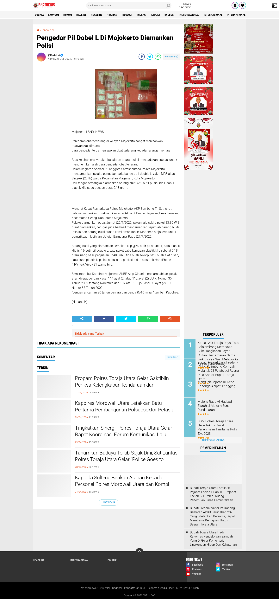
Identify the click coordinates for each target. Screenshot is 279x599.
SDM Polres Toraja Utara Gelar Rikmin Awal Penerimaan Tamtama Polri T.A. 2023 (218, 425)
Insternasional (189, 14)
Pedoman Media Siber (160, 587)
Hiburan (112, 14)
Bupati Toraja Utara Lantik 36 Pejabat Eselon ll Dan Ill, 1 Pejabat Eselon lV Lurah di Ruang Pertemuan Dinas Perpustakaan (213, 494)
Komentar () (171, 56)
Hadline (81, 14)
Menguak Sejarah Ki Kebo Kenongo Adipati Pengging (216, 384)
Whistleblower (88, 587)
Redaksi (117, 587)
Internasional (213, 14)
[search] (128, 5)
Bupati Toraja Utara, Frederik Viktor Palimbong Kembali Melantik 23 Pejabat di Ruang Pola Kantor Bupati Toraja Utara (218, 370)
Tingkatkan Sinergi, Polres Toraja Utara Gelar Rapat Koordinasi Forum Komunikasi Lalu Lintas (123, 434)
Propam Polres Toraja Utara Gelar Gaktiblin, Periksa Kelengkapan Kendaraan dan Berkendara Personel (122, 384)
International (236, 14)
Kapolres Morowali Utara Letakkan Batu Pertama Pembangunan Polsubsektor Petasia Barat (124, 409)
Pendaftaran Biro (134, 587)
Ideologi (127, 14)
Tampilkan (172, 357)
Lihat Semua (108, 502)
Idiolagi (141, 14)
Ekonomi (53, 14)
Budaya (39, 14)
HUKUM (67, 14)
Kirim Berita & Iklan (187, 587)
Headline (96, 14)
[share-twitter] (150, 57)
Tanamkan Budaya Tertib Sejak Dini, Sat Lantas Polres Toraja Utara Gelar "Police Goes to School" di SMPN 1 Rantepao (126, 459)
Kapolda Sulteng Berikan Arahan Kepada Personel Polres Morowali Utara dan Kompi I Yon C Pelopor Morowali (123, 484)
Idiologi (169, 14)
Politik (112, 560)
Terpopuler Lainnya (213, 440)
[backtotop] (139, 552)
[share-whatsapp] (158, 57)
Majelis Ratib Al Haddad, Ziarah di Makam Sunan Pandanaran (214, 405)
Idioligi (155, 14)
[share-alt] (82, 319)
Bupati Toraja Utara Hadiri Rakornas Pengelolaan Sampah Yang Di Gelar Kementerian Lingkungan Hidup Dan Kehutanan (213, 538)
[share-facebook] (142, 57)
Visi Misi (105, 587)
